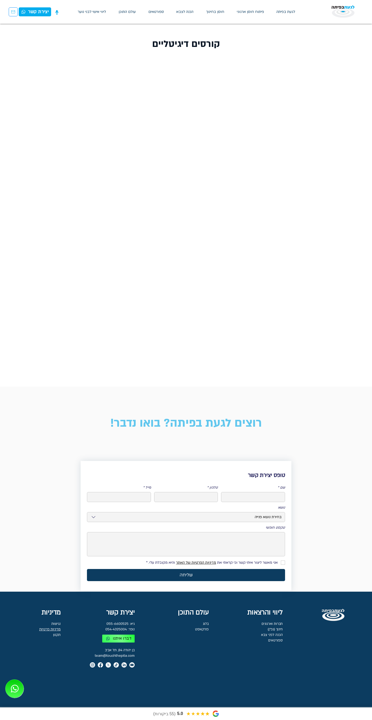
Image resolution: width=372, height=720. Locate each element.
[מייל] (120, 497)
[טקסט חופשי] (186, 544)
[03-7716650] (14, 688)
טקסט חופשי (275, 527)
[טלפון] (188, 497)
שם (281, 487)
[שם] (254, 497)
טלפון (212, 487)
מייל (147, 487)
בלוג (206, 623)
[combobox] (186, 517)
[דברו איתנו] (118, 639)
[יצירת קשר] (13, 11)
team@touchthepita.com (115, 655)
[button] (127, 12)
